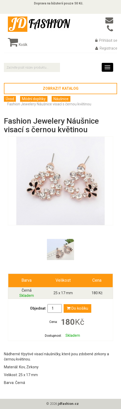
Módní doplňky (34, 99)
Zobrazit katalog (60, 88)
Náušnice (61, 99)
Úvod (10, 99)
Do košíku (77, 308)
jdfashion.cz (68, 404)
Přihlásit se (106, 40)
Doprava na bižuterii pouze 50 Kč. (58, 3)
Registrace (106, 48)
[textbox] (32, 67)
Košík (17, 45)
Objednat (38, 308)
